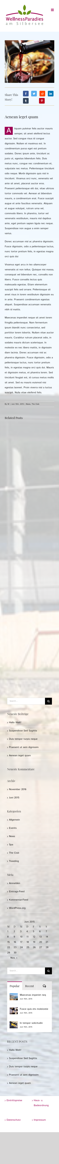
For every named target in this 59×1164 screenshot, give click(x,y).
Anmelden (14, 883)
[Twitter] (34, 93)
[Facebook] (25, 93)
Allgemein (14, 820)
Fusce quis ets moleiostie (34, 1009)
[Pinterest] (41, 100)
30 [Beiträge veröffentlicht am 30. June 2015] (15, 953)
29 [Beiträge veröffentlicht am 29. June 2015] (8, 953)
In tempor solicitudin (31, 1023)
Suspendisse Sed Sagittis (23, 731)
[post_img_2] (29, 61)
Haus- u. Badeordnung (41, 1103)
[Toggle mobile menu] (52, 10)
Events (13, 828)
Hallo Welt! (15, 722)
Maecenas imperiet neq (33, 995)
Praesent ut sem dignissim (24, 747)
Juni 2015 (14, 797)
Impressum (40, 1120)
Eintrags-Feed (17, 891)
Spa (11, 844)
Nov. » (13, 958)
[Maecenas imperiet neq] (14, 995)
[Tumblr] (25, 100)
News (28, 404)
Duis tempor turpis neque (23, 739)
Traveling (14, 861)
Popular (15, 986)
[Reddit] (42, 93)
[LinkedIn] (50, 93)
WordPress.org (17, 908)
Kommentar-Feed (18, 900)
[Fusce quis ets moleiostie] (14, 1009)
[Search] (48, 701)
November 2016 (17, 789)
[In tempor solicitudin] (14, 1023)
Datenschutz (14, 1120)
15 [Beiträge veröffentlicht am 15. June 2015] (8, 942)
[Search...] (26, 701)
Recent (29, 986)
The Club (35, 404)
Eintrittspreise (14, 1100)
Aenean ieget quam (20, 755)
